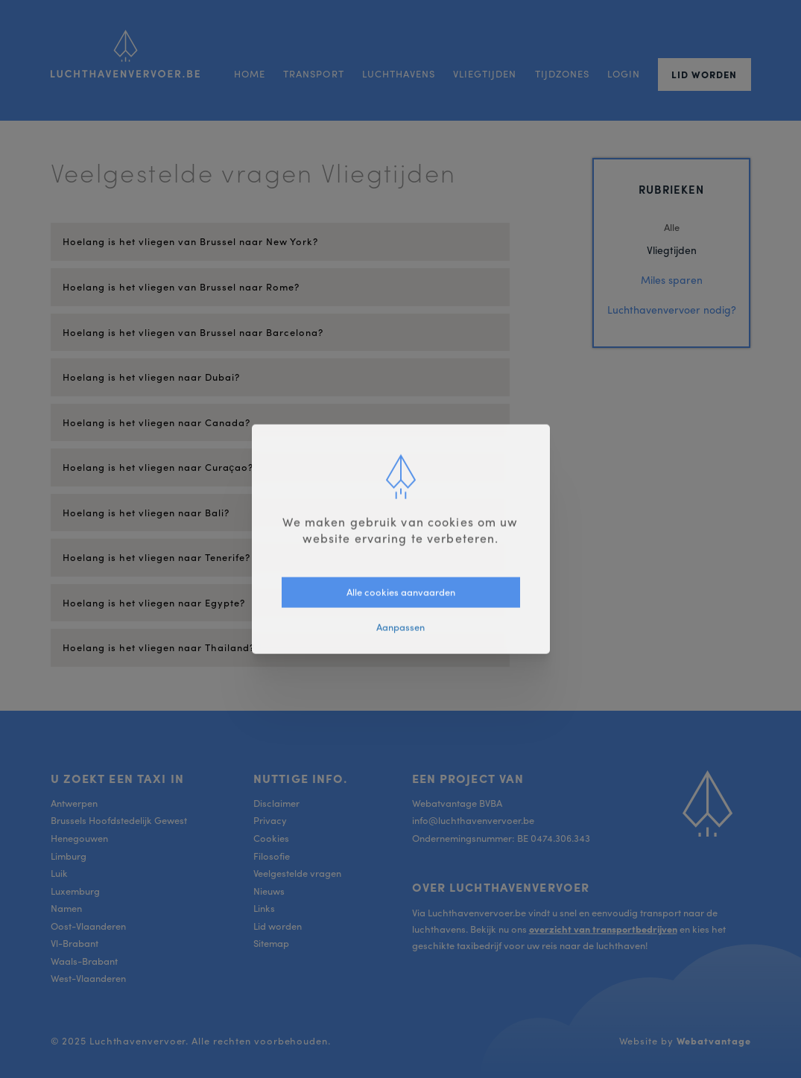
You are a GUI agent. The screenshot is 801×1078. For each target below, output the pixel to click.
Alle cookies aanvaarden (400, 592)
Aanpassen (400, 626)
